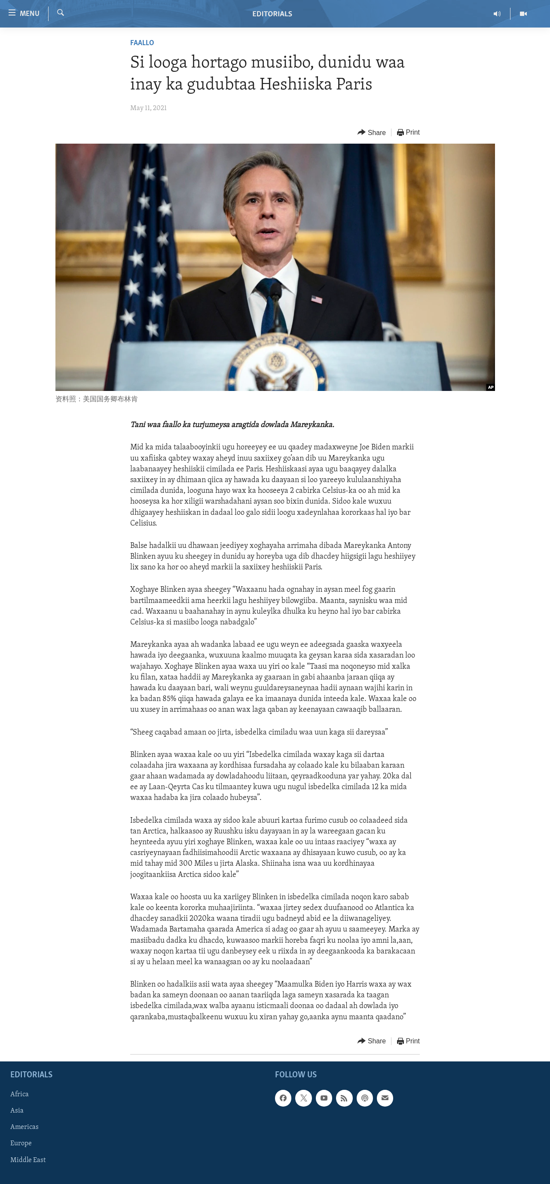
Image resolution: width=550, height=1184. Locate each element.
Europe (21, 1143)
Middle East (28, 1159)
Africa (19, 1094)
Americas (24, 1127)
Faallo (142, 43)
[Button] (372, 132)
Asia (17, 1110)
